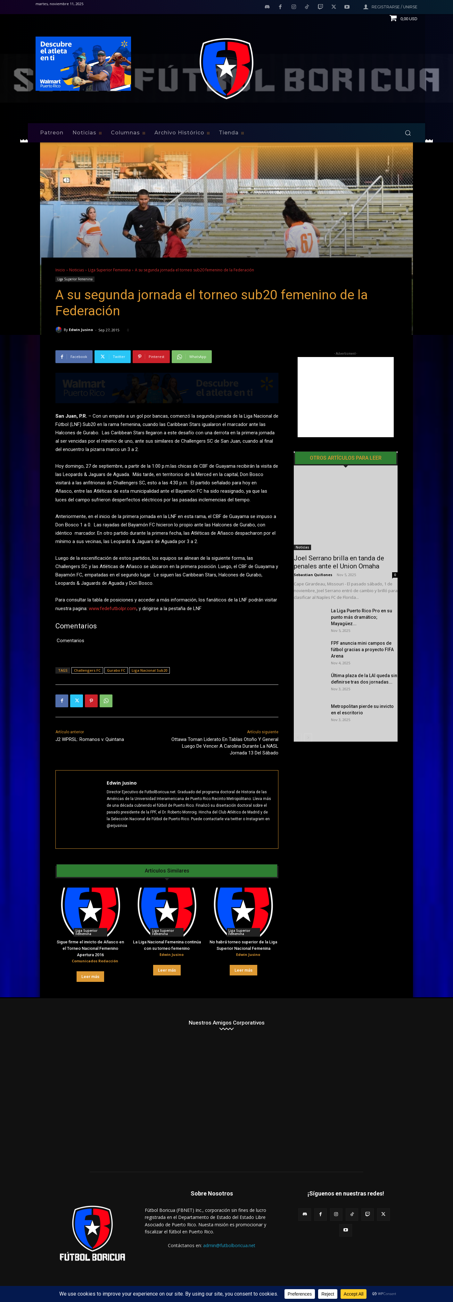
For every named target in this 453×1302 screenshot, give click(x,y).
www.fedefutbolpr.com (112, 608)
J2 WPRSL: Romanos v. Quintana (89, 739)
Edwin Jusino (81, 329)
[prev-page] (298, 717)
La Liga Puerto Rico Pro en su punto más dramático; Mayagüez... (361, 596)
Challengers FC (87, 670)
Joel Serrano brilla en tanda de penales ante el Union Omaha (339, 541)
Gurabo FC (116, 670)
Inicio (60, 270)
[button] (407, 132)
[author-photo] (66, 961)
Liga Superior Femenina (109, 270)
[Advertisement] (346, 397)
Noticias (76, 270)
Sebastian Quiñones (313, 553)
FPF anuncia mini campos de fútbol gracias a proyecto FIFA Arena (362, 629)
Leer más (90, 976)
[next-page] (308, 717)
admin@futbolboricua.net (229, 1245)
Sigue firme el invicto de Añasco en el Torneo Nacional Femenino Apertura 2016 (90, 948)
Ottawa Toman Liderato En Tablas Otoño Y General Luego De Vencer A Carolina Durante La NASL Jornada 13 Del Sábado (224, 746)
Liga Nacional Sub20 (149, 670)
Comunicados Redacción (95, 960)
